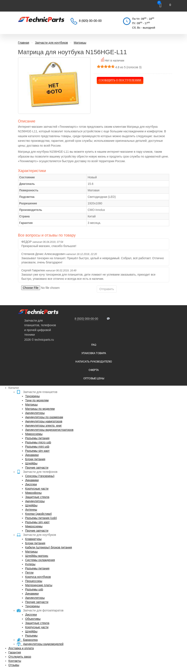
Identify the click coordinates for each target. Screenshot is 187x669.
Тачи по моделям (37, 400)
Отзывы (13, 665)
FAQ (93, 345)
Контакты (14, 660)
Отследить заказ (19, 656)
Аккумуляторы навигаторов (43, 421)
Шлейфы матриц (36, 555)
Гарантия (14, 652)
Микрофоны (33, 492)
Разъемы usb (34, 589)
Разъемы (31, 635)
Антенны (31, 509)
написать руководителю (93, 362)
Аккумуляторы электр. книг (43, 425)
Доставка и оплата (21, 648)
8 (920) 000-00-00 (86, 318)
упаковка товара (93, 353)
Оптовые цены (93, 378)
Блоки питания (35, 459)
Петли (29, 572)
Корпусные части (36, 488)
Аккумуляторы (35, 413)
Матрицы (31, 404)
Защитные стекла (37, 497)
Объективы (33, 618)
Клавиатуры (33, 539)
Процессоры (33, 581)
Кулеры (30, 564)
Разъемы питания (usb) (41, 518)
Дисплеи (31, 484)
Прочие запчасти (36, 467)
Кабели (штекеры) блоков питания (48, 547)
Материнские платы (38, 585)
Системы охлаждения (40, 560)
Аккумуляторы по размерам (44, 417)
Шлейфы (31, 463)
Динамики (32, 455)
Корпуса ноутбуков (38, 576)
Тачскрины (32, 396)
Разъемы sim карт (37, 450)
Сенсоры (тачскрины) (39, 476)
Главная (23, 42)
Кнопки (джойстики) (38, 513)
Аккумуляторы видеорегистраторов (49, 429)
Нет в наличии (114, 60)
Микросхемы (34, 434)
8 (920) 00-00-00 (90, 21)
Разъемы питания (37, 438)
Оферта (94, 370)
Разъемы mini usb (37, 446)
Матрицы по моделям (40, 408)
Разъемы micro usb (38, 442)
